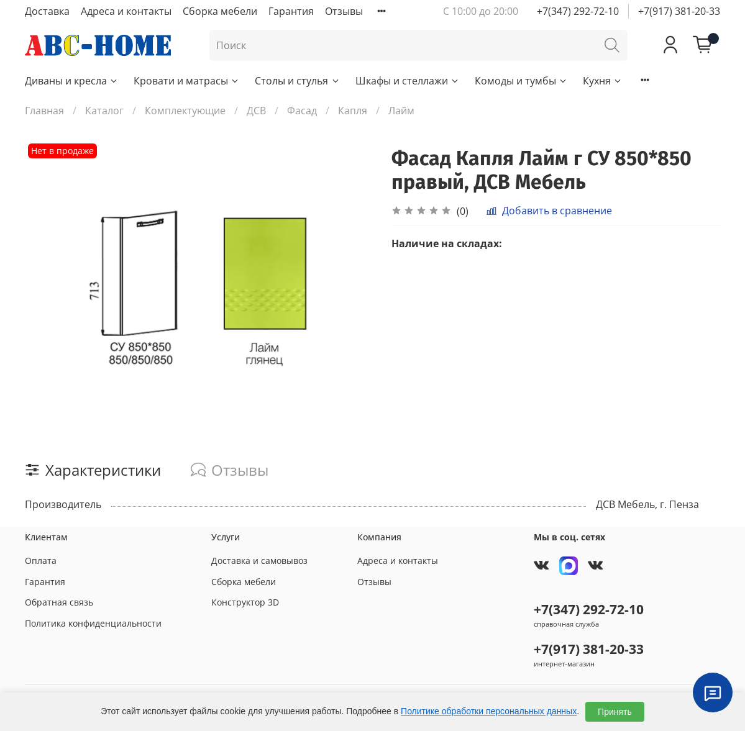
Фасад (302, 110)
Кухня (603, 81)
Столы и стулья (297, 81)
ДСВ (256, 110)
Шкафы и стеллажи (407, 81)
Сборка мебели (220, 11)
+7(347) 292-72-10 (578, 11)
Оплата (41, 560)
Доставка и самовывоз (259, 560)
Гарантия (291, 11)
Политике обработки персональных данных (489, 711)
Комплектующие (185, 110)
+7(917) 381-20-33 (679, 11)
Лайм (401, 110)
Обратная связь (59, 602)
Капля (352, 110)
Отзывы (344, 11)
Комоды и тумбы (521, 81)
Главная (44, 110)
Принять (615, 712)
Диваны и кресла (72, 81)
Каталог (104, 110)
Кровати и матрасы (187, 81)
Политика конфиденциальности (93, 623)
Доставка (47, 11)
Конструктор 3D (245, 602)
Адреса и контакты (126, 11)
